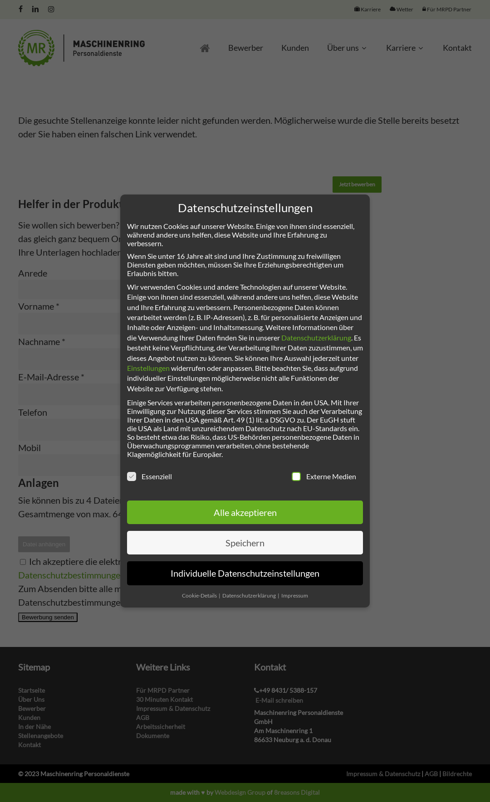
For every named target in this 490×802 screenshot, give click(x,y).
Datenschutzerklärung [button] (249, 595)
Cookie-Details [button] (200, 595)
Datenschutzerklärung (316, 337)
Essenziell (149, 476)
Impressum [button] (294, 595)
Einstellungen (148, 368)
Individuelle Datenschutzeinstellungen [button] (245, 573)
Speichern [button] (245, 542)
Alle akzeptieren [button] (245, 512)
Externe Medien (324, 476)
